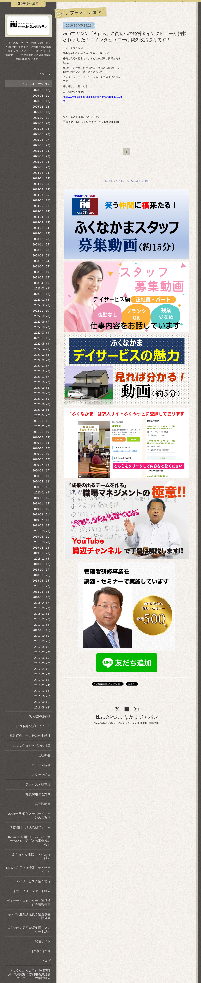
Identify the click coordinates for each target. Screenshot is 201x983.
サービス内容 (41, 765)
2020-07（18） (42, 464)
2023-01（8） (43, 299)
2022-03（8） (43, 354)
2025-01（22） (42, 167)
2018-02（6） (43, 613)
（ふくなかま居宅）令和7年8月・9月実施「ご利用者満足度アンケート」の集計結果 (29, 974)
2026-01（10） (42, 101)
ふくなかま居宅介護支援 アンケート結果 (29, 929)
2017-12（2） (43, 624)
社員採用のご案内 (38, 794)
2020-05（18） (42, 476)
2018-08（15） (42, 580)
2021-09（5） (43, 387)
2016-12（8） (43, 690)
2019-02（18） (42, 547)
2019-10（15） (42, 509)
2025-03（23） (42, 156)
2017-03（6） (43, 674)
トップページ (41, 74)
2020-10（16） (42, 448)
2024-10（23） (42, 183)
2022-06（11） (42, 338)
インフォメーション (36, 83)
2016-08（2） (43, 707)
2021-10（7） (43, 382)
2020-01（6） (43, 492)
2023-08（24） (42, 261)
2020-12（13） (42, 437)
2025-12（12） (42, 106)
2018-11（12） (42, 564)
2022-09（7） (43, 321)
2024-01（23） (42, 233)
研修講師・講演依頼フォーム (30, 827)
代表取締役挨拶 (40, 716)
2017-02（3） (43, 679)
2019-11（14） (42, 503)
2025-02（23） (42, 161)
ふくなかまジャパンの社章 (32, 745)
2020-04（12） (42, 481)
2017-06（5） (43, 657)
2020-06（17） (42, 470)
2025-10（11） (42, 117)
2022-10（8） (43, 316)
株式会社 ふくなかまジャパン (117, 181)
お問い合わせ (41, 951)
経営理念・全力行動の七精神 (30, 736)
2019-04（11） (42, 536)
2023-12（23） (42, 239)
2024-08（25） (42, 194)
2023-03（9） (43, 288)
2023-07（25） (42, 266)
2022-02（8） (43, 360)
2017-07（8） (43, 652)
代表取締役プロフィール (33, 726)
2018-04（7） (43, 602)
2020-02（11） (42, 487)
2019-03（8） (43, 542)
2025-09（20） (42, 123)
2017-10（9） (43, 635)
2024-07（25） (42, 200)
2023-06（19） (42, 272)
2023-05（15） (42, 277)
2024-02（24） (42, 227)
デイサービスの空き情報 (33, 881)
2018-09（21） (42, 575)
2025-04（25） (42, 150)
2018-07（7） (43, 586)
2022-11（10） (42, 310)
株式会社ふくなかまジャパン (126, 717)
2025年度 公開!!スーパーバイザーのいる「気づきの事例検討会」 (28, 840)
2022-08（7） (43, 327)
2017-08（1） (43, 646)
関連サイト (43, 941)
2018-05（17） (42, 597)
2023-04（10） (42, 283)
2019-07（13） (42, 520)
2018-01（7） (43, 619)
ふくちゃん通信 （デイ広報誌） (31, 856)
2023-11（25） (42, 244)
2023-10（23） (42, 250)
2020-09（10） (42, 453)
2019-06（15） (42, 525)
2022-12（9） (43, 305)
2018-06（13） (42, 591)
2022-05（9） (43, 343)
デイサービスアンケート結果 (30, 891)
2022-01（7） (43, 365)
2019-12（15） (42, 498)
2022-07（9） (43, 332)
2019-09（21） (42, 514)
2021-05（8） (43, 409)
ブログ (46, 960)
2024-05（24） (42, 211)
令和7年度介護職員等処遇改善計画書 (29, 916)
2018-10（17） (42, 569)
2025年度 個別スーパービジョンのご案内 (29, 815)
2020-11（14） (42, 442)
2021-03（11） (42, 420)
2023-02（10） (42, 294)
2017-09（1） (43, 641)
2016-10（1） (43, 696)
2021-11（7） (43, 376)
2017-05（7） (43, 663)
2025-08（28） (42, 128)
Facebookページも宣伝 (140, 181)
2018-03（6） (43, 608)
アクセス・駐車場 (38, 784)
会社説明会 (43, 804)
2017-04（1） (43, 668)
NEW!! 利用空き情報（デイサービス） (28, 869)
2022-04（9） (43, 349)
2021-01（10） (42, 431)
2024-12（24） (42, 172)
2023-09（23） (42, 255)
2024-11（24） (42, 178)
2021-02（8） (43, 426)
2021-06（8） (43, 404)
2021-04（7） (43, 415)
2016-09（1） (43, 701)
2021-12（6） (43, 371)
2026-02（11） (42, 95)
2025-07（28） (42, 134)
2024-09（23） (42, 189)
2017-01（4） (43, 685)
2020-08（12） (42, 459)
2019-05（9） (43, 531)
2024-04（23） (42, 216)
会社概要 (44, 755)
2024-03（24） (42, 222)
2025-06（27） (42, 139)
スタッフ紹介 (41, 774)
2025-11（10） (42, 112)
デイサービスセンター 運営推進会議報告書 (29, 902)
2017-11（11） (42, 630)
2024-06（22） (42, 205)
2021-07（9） (43, 398)
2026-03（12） (42, 90)
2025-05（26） (42, 145)
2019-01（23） (42, 553)
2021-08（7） (43, 393)
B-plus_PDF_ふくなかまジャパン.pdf (87, 122)
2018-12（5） (43, 558)
